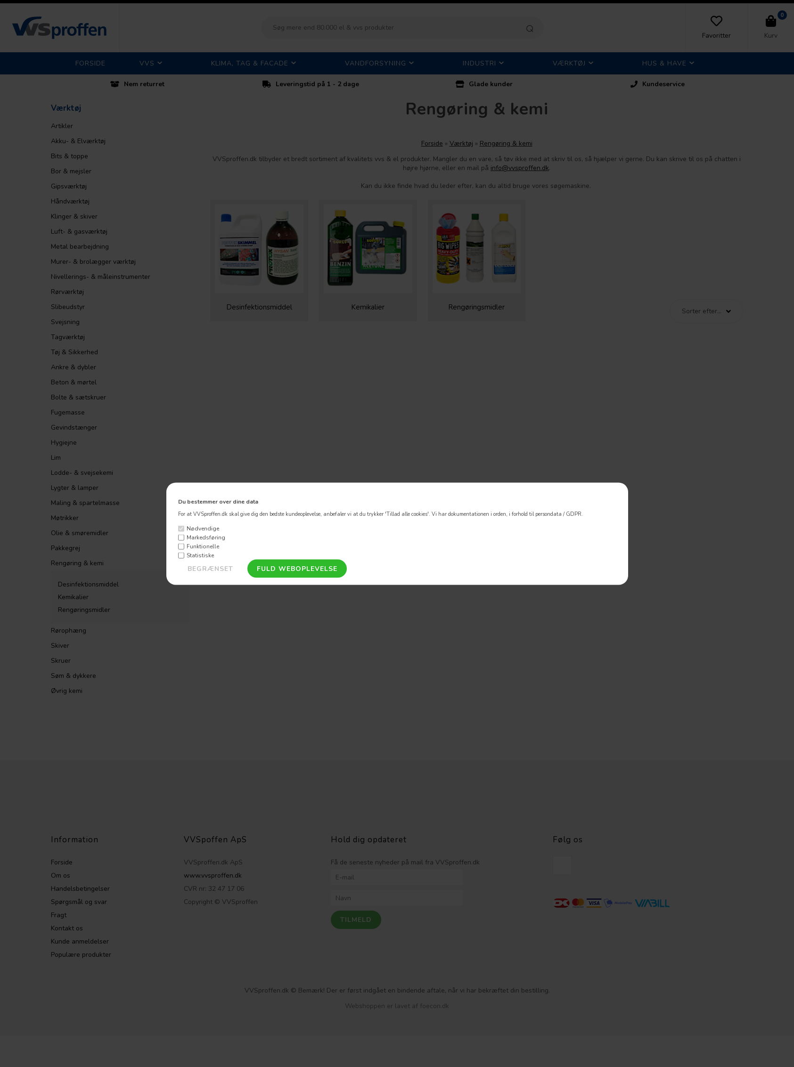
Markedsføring (206, 537)
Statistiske (200, 555)
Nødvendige (203, 528)
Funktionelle (203, 546)
